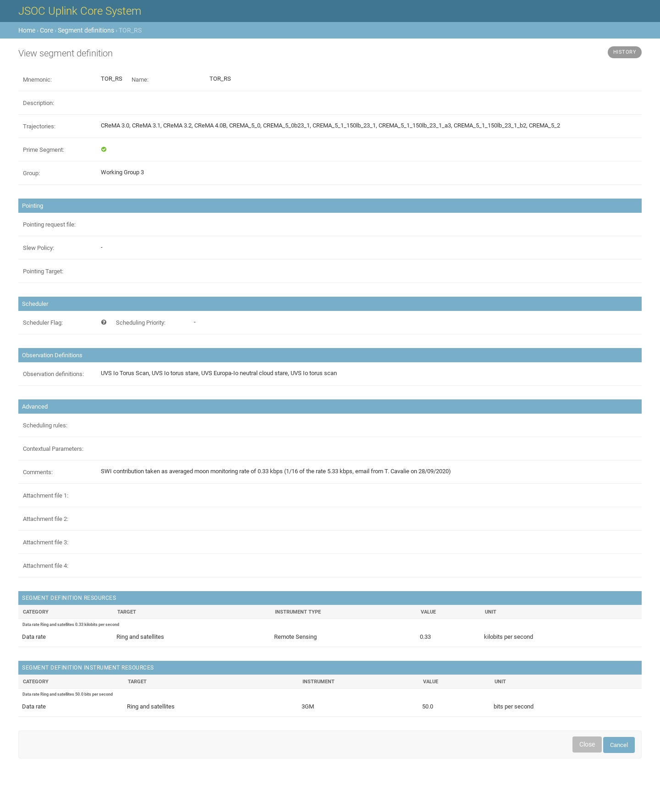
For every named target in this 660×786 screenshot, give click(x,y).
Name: (140, 79)
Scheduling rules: (45, 425)
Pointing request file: (49, 224)
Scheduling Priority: (140, 322)
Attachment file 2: (45, 518)
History (625, 52)
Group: (31, 173)
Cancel (619, 745)
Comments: (38, 472)
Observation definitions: (53, 374)
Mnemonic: (37, 79)
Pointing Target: (43, 271)
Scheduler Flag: (43, 322)
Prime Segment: (43, 149)
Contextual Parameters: (53, 448)
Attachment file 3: (45, 542)
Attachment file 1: (45, 495)
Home (26, 30)
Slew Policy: (38, 247)
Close (587, 744)
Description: (38, 103)
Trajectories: (39, 126)
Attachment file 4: (45, 565)
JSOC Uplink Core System (79, 11)
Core (46, 30)
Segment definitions (86, 30)
